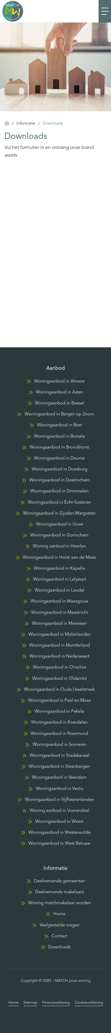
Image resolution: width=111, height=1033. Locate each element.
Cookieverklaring (89, 1003)
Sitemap (30, 1003)
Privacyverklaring (56, 1003)
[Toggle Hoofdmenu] (105, 11)
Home (13, 1003)
